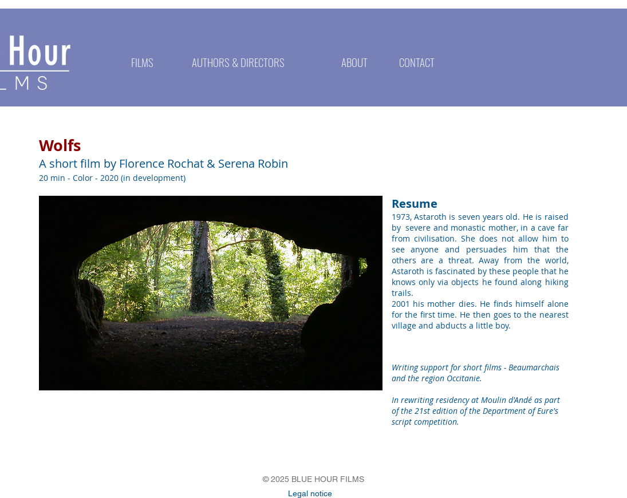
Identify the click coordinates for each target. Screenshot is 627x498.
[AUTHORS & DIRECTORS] (238, 61)
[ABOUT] (354, 61)
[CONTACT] (417, 61)
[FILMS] (143, 61)
